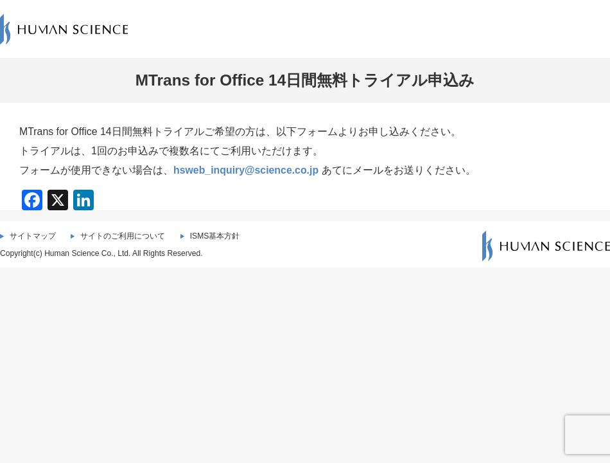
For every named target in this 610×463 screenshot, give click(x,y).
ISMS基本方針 (215, 236)
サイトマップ (33, 236)
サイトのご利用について (122, 236)
